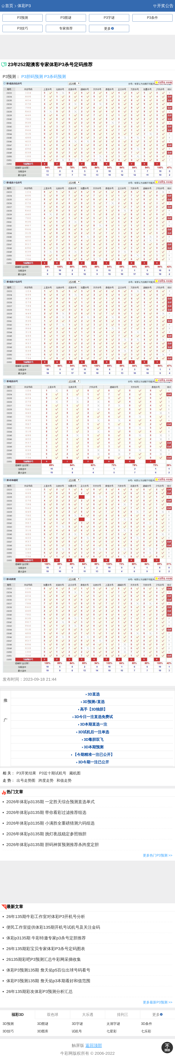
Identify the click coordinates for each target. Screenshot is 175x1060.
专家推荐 (66, 28)
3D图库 (42, 1031)
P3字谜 (109, 18)
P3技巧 (22, 28)
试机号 (77, 1031)
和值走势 (64, 780)
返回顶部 (93, 1045)
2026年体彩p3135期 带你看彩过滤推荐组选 (46, 812)
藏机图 (75, 773)
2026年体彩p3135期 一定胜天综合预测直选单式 (50, 801)
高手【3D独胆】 (93, 709)
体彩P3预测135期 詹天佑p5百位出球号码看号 (48, 970)
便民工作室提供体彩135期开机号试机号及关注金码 (53, 927)
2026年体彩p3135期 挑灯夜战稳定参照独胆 (46, 834)
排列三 (122, 1014)
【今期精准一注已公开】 (93, 754)
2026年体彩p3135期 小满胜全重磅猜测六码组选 (50, 823)
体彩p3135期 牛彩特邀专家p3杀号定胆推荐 (46, 938)
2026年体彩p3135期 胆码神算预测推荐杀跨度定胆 (52, 844)
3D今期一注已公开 (93, 762)
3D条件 (146, 1024)
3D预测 (8, 1024)
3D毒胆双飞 (93, 739)
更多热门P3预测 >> (157, 855)
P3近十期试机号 (52, 773)
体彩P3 (22, 5)
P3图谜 (65, 18)
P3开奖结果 (26, 773)
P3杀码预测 (55, 76)
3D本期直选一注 (93, 724)
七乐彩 (146, 1031)
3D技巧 (8, 1031)
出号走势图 (26, 780)
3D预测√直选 (94, 702)
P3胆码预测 (32, 76)
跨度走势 (46, 780)
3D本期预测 (93, 747)
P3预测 (22, 18)
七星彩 (111, 1031)
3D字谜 (77, 1024)
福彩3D (17, 1014)
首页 (7, 5)
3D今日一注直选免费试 (93, 717)
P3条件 (152, 18)
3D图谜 (42, 1024)
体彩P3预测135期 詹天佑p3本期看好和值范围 (48, 980)
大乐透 (87, 1014)
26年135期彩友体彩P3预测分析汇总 (39, 991)
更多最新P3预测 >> (157, 1002)
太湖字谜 (113, 1024)
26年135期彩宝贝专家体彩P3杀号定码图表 (45, 948)
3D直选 (94, 694)
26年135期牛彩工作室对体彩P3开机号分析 (45, 916)
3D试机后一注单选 (93, 732)
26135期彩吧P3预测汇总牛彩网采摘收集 (43, 959)
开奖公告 (163, 5)
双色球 (52, 1014)
